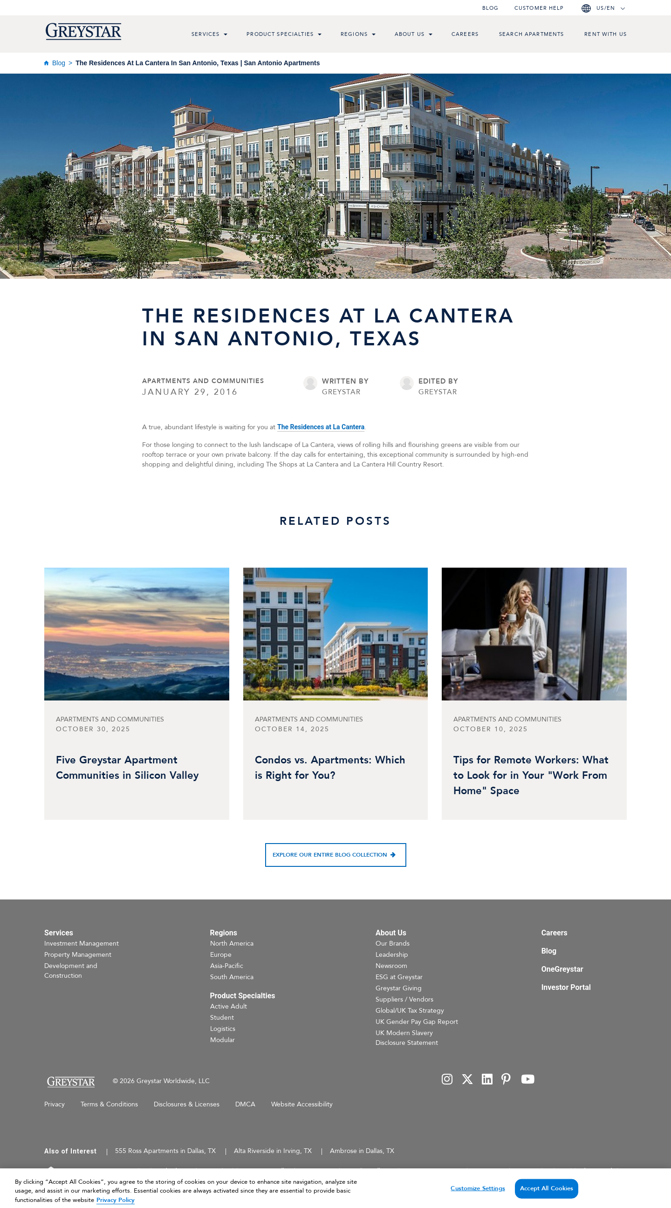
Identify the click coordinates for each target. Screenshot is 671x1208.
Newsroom (391, 965)
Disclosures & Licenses (186, 1104)
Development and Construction (70, 970)
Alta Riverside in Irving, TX (273, 1150)
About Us (410, 34)
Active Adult (228, 1006)
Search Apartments (531, 34)
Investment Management (81, 943)
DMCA (245, 1104)
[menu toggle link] (225, 35)
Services (205, 34)
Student (222, 1017)
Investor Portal (566, 987)
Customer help (539, 8)
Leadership (392, 954)
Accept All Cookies (546, 1197)
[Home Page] (70, 1082)
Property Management (77, 954)
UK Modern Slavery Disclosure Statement (407, 1038)
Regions (354, 34)
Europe (221, 954)
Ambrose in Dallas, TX (362, 1150)
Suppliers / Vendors (404, 999)
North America (231, 943)
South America (231, 977)
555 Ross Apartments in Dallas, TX (165, 1150)
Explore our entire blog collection (330, 854)
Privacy (54, 1104)
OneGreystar (562, 969)
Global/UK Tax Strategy (410, 1010)
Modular (222, 1040)
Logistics (222, 1028)
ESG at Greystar (399, 977)
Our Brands (393, 943)
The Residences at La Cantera (320, 427)
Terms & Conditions (109, 1104)
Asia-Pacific (226, 965)
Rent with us (605, 34)
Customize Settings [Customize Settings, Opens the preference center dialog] (478, 1197)
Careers (465, 34)
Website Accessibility (302, 1104)
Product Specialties (280, 34)
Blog (490, 8)
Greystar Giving (399, 988)
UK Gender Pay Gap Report (417, 1021)
